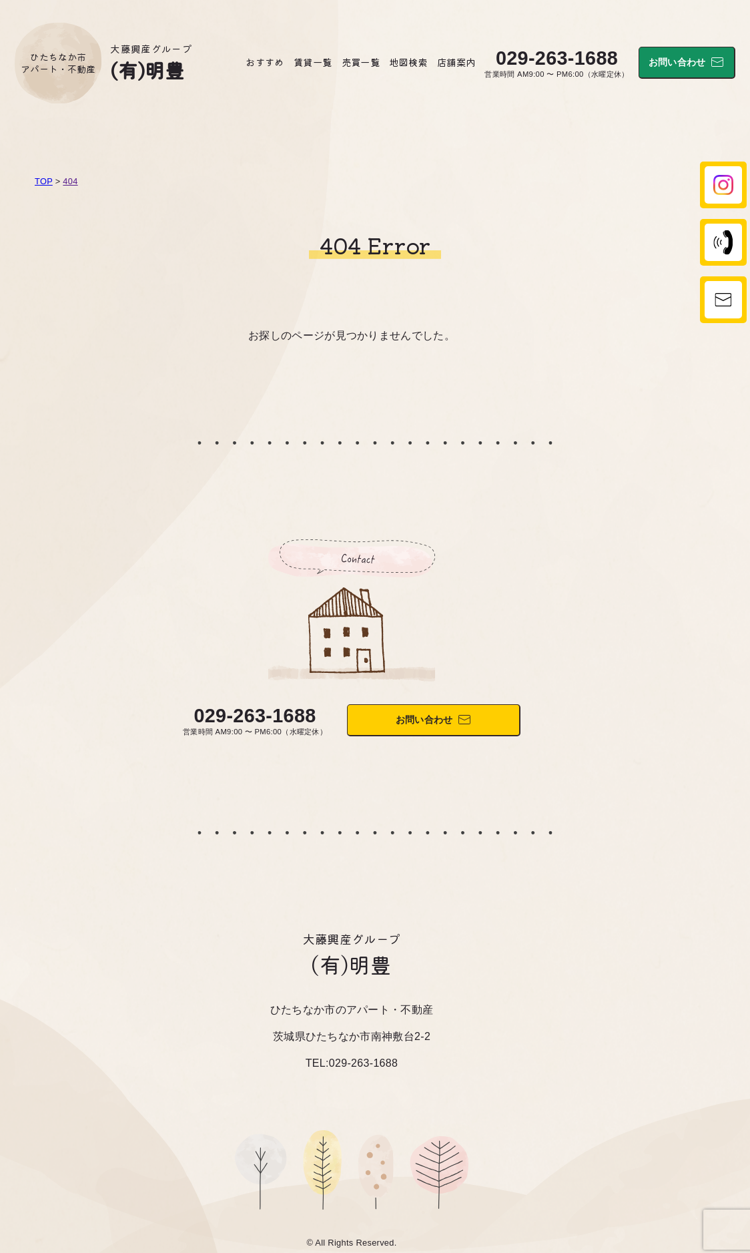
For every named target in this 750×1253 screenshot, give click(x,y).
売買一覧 (361, 62)
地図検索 (408, 62)
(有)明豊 (147, 69)
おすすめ (265, 62)
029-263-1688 (557, 58)
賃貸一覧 (313, 62)
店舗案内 (456, 62)
